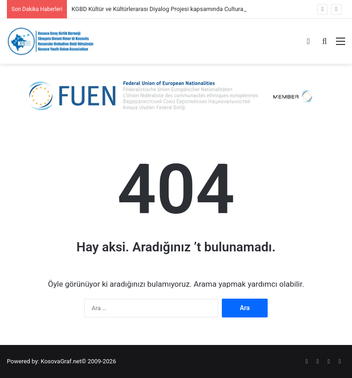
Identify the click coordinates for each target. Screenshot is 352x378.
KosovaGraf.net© (63, 361)
